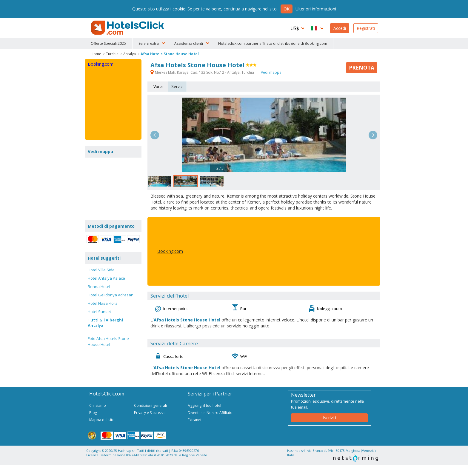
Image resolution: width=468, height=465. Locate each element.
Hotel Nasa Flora (103, 303)
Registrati (366, 28)
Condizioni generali (150, 405)
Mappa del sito (102, 419)
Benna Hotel (99, 286)
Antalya (129, 53)
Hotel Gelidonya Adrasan (110, 295)
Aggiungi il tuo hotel (204, 405)
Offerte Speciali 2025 (108, 43)
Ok (287, 9)
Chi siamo (97, 405)
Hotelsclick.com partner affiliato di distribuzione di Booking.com (272, 43)
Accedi (339, 28)
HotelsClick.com (128, 27)
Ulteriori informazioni (315, 9)
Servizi (177, 86)
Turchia (112, 53)
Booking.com (170, 251)
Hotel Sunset (99, 311)
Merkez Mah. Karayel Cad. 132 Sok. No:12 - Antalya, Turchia (202, 72)
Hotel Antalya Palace (106, 278)
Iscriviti (329, 418)
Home (96, 53)
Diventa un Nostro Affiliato (210, 412)
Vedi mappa (271, 72)
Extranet (194, 419)
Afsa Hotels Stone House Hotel (170, 53)
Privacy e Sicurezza (150, 412)
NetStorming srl (355, 458)
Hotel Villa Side (101, 269)
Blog (93, 412)
